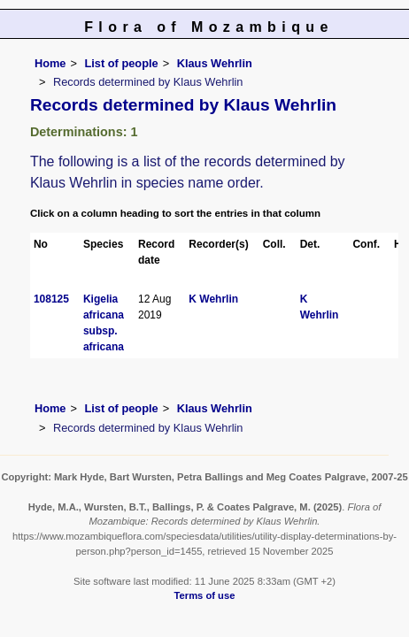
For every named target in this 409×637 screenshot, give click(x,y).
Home (50, 63)
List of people (121, 63)
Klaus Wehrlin (214, 63)
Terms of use (204, 595)
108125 (51, 299)
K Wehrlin (213, 299)
